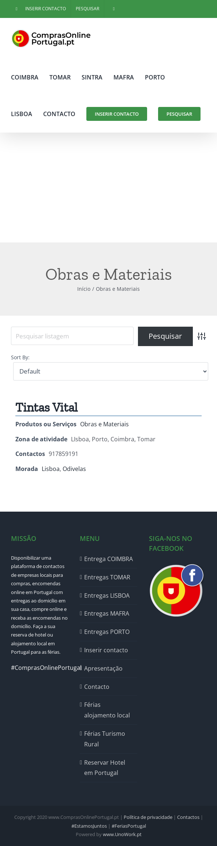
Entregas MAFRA (106, 613)
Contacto (96, 687)
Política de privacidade (148, 817)
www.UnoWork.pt (122, 834)
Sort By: (20, 357)
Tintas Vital (46, 407)
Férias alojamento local (107, 710)
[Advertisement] (108, 187)
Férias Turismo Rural (104, 739)
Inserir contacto (106, 650)
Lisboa (51, 469)
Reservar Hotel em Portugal (104, 767)
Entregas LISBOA (107, 595)
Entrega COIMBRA (108, 559)
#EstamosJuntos (89, 826)
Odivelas (74, 469)
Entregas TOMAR (107, 577)
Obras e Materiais (104, 424)
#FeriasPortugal (129, 826)
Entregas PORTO (107, 632)
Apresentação (103, 668)
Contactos (188, 817)
